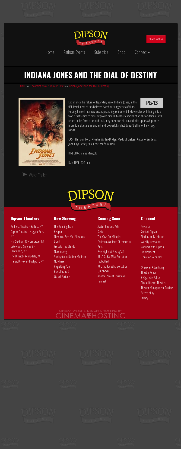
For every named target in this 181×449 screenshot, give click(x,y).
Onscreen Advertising (152, 267)
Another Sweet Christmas (111, 276)
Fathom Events (74, 52)
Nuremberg (60, 251)
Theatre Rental (148, 272)
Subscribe (101, 52)
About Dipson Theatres (153, 282)
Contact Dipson (149, 231)
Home (49, 52)
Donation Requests (151, 257)
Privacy (144, 298)
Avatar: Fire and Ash (108, 226)
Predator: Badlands (64, 246)
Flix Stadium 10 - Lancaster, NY (27, 241)
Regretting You (62, 266)
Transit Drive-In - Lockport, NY (27, 261)
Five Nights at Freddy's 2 (111, 251)
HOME (22, 86)
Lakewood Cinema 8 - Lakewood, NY (23, 248)
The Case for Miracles (109, 236)
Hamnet (102, 281)
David (101, 231)
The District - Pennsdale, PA (25, 256)
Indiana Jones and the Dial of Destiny (89, 86)
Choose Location (156, 39)
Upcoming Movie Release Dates (47, 86)
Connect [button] (142, 52)
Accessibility (147, 293)
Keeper (58, 231)
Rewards (145, 226)
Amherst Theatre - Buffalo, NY (27, 226)
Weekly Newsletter (151, 242)
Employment (148, 252)
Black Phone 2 (61, 271)
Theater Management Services (157, 287)
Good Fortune (62, 276)
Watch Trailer (38, 175)
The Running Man (63, 226)
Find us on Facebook (152, 236)
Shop (121, 52)
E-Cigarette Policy (150, 277)
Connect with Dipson (152, 247)
